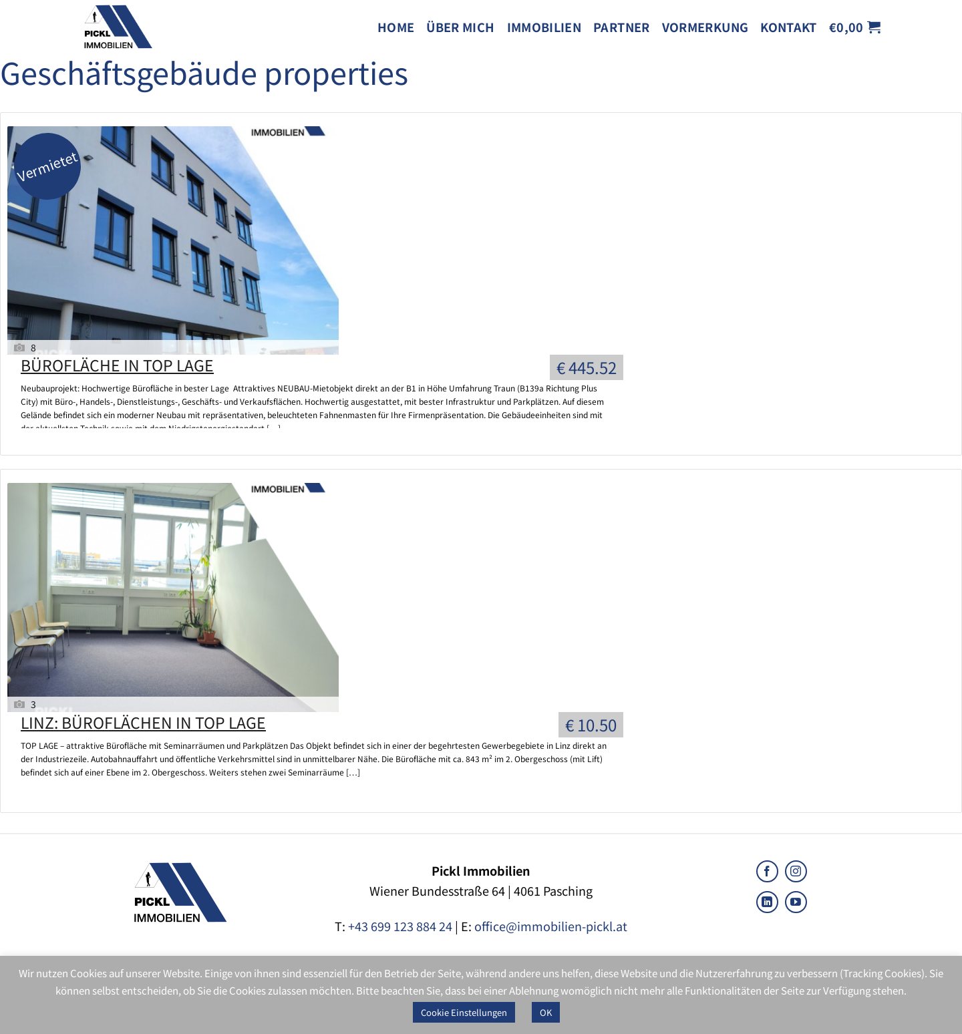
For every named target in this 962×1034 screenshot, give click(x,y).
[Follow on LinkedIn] (767, 902)
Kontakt (788, 26)
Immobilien (544, 26)
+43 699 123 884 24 (400, 925)
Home (395, 26)
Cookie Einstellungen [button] (464, 1012)
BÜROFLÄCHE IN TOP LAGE (117, 365)
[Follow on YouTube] (796, 902)
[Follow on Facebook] (767, 871)
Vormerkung (705, 26)
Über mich (460, 26)
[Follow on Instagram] (796, 871)
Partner (621, 26)
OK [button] (546, 1012)
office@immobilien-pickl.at (550, 925)
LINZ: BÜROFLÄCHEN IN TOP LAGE (143, 722)
